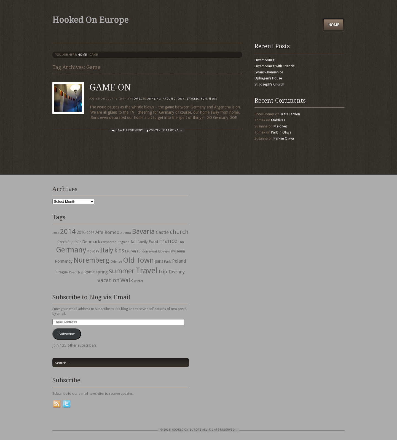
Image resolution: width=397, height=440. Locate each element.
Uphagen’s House (268, 78)
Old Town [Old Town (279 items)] (138, 260)
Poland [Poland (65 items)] (179, 261)
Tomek (137, 98)
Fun (204, 98)
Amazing (154, 98)
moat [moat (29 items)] (153, 251)
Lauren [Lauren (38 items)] (130, 251)
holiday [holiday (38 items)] (93, 251)
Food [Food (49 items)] (153, 241)
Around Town (174, 98)
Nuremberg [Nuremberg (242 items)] (91, 260)
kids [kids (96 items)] (119, 250)
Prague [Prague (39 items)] (62, 272)
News (213, 98)
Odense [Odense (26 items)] (116, 261)
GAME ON (110, 87)
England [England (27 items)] (124, 242)
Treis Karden (290, 114)
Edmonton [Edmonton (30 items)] (109, 242)
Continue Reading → (166, 130)
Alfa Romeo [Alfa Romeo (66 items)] (107, 232)
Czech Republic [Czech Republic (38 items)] (69, 242)
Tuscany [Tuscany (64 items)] (176, 271)
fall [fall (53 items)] (133, 241)
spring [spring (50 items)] (102, 272)
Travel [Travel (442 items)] (146, 270)
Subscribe (66, 334)
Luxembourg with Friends (274, 66)
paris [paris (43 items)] (159, 261)
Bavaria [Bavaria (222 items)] (143, 232)
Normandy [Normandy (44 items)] (64, 261)
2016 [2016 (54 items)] (81, 232)
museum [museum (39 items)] (178, 251)
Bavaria (193, 98)
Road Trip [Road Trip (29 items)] (76, 272)
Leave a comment (129, 130)
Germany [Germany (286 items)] (71, 250)
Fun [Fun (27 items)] (181, 242)
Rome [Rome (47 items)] (89, 272)
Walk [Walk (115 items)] (126, 280)
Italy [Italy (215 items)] (106, 250)
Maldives (278, 120)
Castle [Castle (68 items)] (162, 232)
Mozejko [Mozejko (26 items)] (164, 251)
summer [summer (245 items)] (122, 271)
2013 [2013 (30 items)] (55, 233)
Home (333, 25)
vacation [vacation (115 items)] (108, 280)
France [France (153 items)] (168, 240)
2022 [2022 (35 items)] (90, 233)
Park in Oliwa (281, 132)
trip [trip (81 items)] (163, 271)
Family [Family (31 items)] (142, 242)
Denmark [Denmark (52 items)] (91, 241)
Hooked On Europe (90, 20)
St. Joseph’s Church (269, 84)
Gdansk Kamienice (268, 72)
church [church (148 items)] (179, 231)
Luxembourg (264, 60)
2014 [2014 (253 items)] (68, 231)
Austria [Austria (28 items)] (125, 233)
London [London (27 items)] (142, 251)
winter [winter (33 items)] (138, 281)
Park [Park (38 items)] (167, 261)
